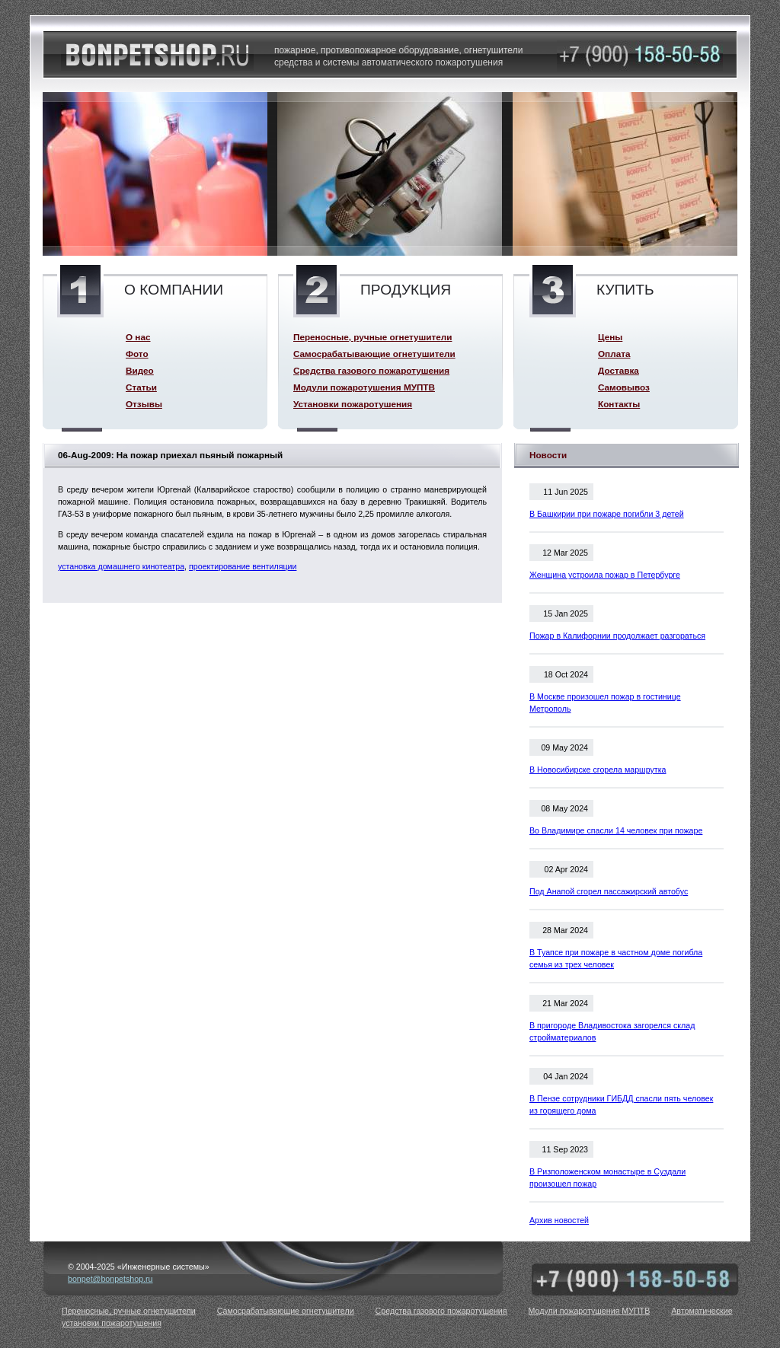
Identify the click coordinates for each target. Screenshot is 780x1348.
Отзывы (144, 404)
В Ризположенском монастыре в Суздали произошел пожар (607, 1177)
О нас (138, 337)
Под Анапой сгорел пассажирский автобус (608, 891)
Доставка (618, 370)
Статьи (141, 387)
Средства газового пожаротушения (371, 370)
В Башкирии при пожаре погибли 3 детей (606, 513)
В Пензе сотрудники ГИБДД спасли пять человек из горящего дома (621, 1104)
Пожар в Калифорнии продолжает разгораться (617, 635)
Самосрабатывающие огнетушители (374, 354)
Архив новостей (559, 1220)
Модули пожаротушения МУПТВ (364, 387)
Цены (610, 337)
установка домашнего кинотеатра (121, 566)
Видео (140, 370)
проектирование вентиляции (242, 566)
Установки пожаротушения (352, 404)
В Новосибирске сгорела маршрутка (598, 769)
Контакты (619, 404)
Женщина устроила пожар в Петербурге (604, 574)
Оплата (614, 354)
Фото (137, 354)
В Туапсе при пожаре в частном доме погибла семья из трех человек (615, 958)
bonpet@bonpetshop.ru (110, 1278)
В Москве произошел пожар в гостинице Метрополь (605, 702)
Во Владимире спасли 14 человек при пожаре (615, 830)
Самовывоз (624, 387)
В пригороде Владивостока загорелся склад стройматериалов (612, 1031)
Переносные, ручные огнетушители (372, 337)
